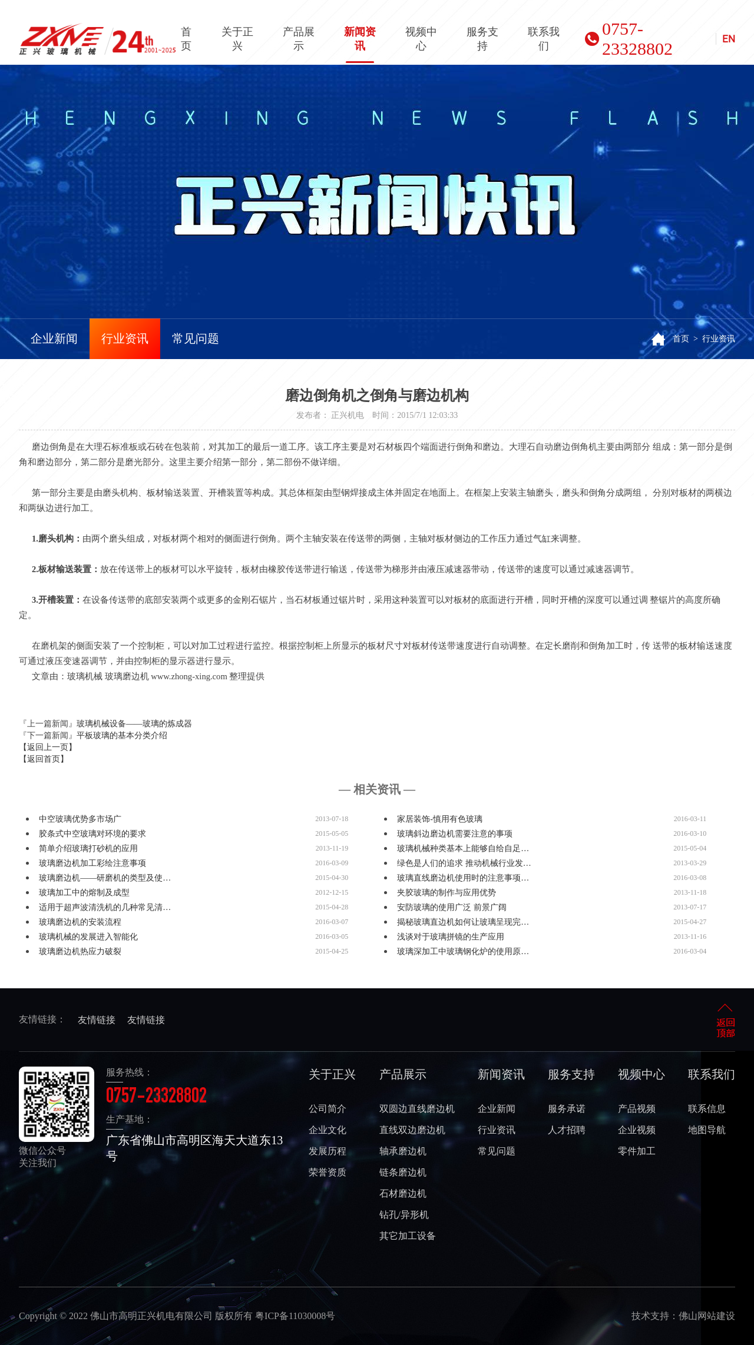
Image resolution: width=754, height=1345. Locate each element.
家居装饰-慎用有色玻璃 (439, 819)
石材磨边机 (402, 1193)
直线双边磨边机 (412, 1130)
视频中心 (421, 39)
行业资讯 (124, 338)
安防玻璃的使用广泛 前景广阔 (452, 907)
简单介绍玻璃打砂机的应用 (88, 848)
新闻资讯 (360, 44)
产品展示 (299, 39)
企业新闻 (54, 338)
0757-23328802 (629, 38)
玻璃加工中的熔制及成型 (84, 892)
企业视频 (637, 1130)
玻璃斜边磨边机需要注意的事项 (454, 833)
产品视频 (637, 1109)
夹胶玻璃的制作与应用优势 (446, 892)
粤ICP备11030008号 (295, 1316)
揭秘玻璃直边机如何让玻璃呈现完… (463, 922)
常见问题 (195, 338)
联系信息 (707, 1109)
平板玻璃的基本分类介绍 (122, 735)
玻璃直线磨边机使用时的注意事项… (463, 878)
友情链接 (96, 1020)
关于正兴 (237, 39)
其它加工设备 (407, 1236)
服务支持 (482, 39)
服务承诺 (567, 1109)
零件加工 (637, 1151)
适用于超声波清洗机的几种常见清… (105, 907)
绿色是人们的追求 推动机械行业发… (464, 863)
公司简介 (327, 1109)
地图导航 (707, 1130)
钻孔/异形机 (404, 1215)
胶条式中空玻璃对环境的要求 (92, 833)
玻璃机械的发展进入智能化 (88, 936)
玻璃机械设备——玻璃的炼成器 (134, 723)
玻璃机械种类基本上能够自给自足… (463, 848)
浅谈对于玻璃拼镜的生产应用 (450, 936)
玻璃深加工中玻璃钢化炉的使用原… (463, 951)
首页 (186, 39)
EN (728, 39)
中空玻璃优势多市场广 (80, 819)
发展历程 (327, 1151)
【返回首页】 (43, 759)
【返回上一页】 (48, 747)
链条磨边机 (402, 1172)
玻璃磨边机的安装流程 (80, 922)
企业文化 (327, 1130)
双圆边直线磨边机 (417, 1109)
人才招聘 (567, 1130)
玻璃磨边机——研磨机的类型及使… (105, 878)
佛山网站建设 (707, 1316)
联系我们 (544, 39)
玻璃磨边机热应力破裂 (80, 951)
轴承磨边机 (402, 1151)
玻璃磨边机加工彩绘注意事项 (92, 863)
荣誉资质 (327, 1172)
